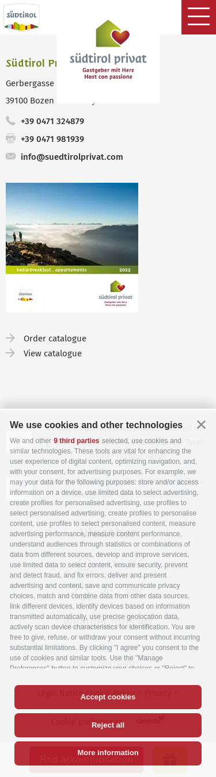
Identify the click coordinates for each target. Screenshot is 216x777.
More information (107, 752)
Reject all (108, 725)
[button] (201, 424)
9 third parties (76, 441)
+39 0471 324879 (52, 121)
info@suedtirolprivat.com (72, 157)
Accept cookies (108, 697)
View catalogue (53, 353)
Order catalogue (55, 338)
